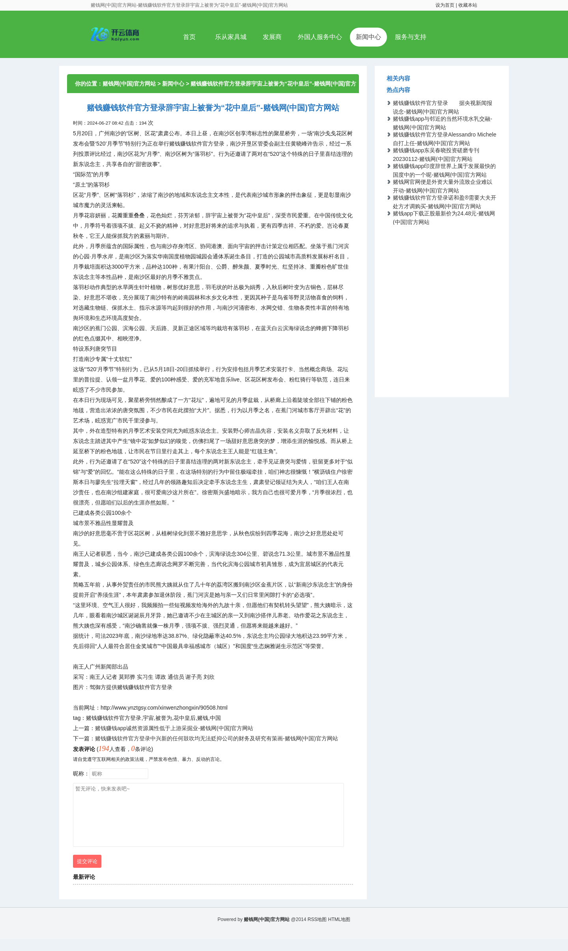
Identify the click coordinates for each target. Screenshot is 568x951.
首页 (189, 37)
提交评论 (87, 873)
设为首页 (444, 5)
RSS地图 (317, 931)
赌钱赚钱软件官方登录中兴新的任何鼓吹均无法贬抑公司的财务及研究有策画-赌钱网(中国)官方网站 (216, 738)
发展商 (272, 37)
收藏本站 (467, 5)
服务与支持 (410, 37)
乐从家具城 (231, 37)
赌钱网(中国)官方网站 (129, 83)
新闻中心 (368, 37)
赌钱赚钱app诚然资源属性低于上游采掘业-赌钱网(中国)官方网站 (174, 728)
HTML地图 (339, 931)
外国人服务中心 (320, 37)
